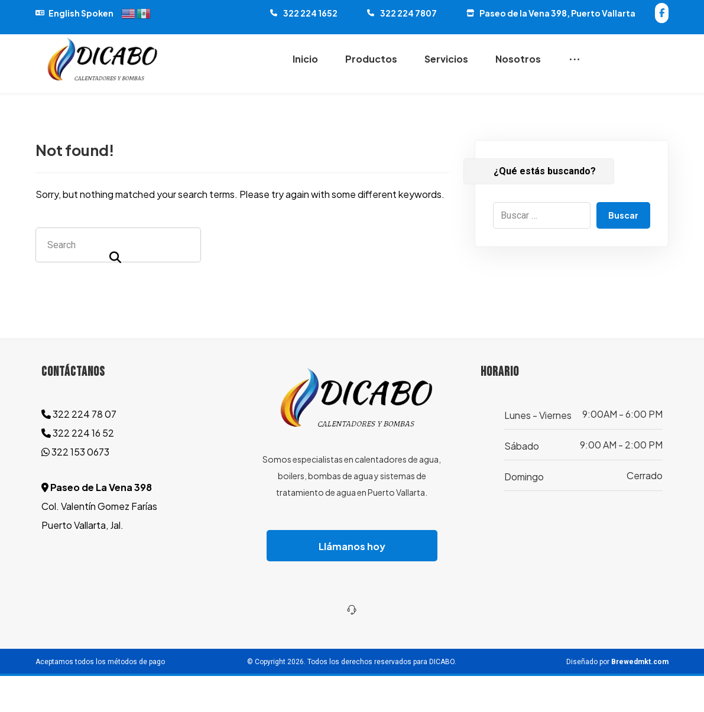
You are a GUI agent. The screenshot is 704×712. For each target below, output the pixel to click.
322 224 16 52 (77, 469)
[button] (662, 13)
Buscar (623, 251)
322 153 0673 (75, 488)
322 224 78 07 (78, 450)
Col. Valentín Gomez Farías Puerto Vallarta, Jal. (99, 543)
